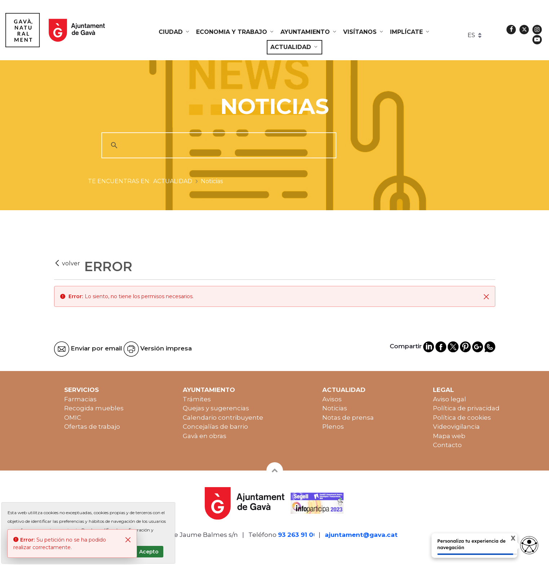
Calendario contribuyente (223, 417)
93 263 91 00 (298, 534)
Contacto (447, 445)
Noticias (334, 408)
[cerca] (217, 145)
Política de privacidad (466, 408)
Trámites (197, 399)
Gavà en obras (204, 436)
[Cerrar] (486, 296)
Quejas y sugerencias (216, 408)
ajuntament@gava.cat (361, 534)
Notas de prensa (348, 417)
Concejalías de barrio (215, 426)
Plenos (333, 426)
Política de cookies (462, 417)
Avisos (332, 399)
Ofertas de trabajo (92, 426)
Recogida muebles (94, 408)
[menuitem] (174, 32)
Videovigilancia (456, 426)
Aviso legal (449, 399)
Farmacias (80, 399)
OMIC (72, 417)
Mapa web (449, 436)
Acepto (149, 551)
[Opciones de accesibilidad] (529, 545)
